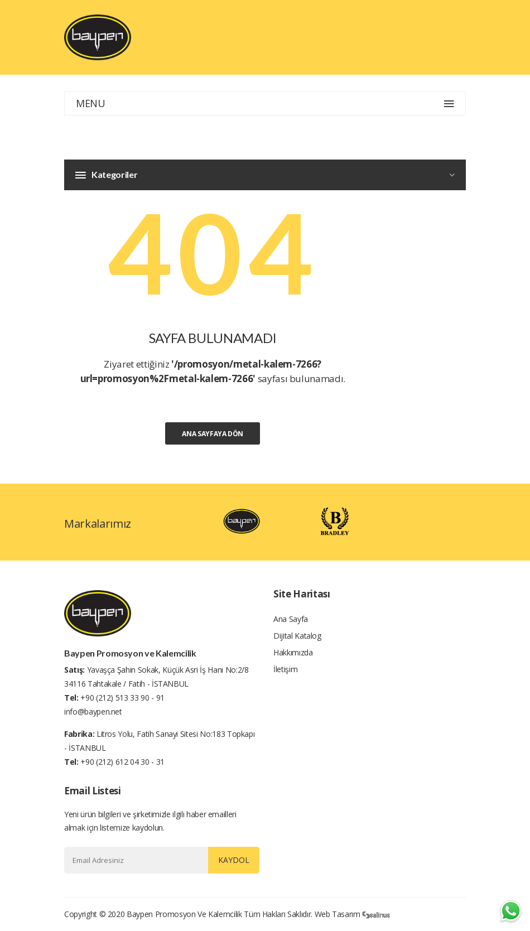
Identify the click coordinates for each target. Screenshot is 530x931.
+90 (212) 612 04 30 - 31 (122, 761)
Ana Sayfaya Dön (212, 433)
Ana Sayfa (290, 619)
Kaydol (233, 860)
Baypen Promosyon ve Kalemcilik (184, 914)
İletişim (285, 669)
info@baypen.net (93, 711)
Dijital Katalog (297, 635)
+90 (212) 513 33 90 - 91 (122, 697)
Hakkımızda (293, 652)
